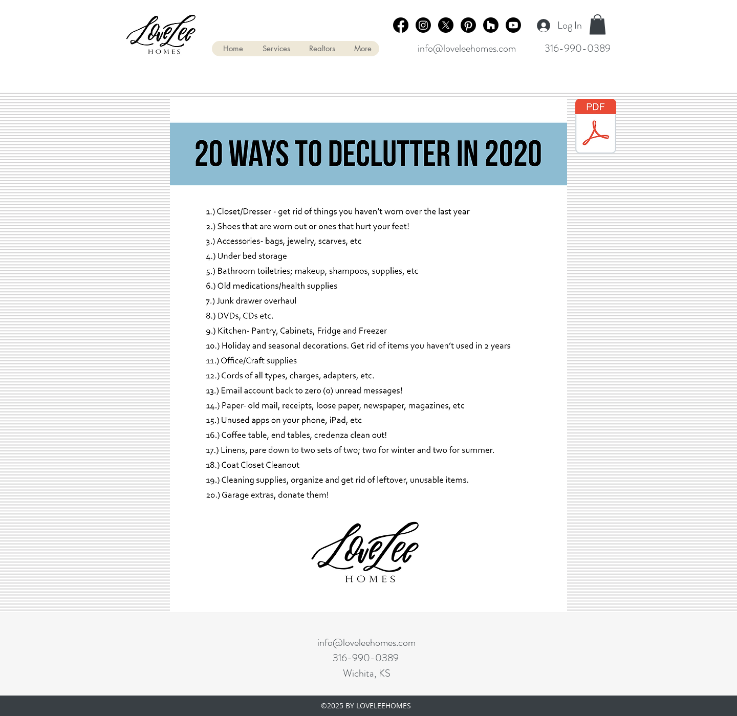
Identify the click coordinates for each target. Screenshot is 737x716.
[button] (597, 24)
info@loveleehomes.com (467, 48)
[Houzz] (490, 25)
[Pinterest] (468, 25)
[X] (445, 25)
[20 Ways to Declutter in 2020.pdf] (596, 127)
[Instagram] (423, 25)
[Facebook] (400, 25)
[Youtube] (513, 25)
